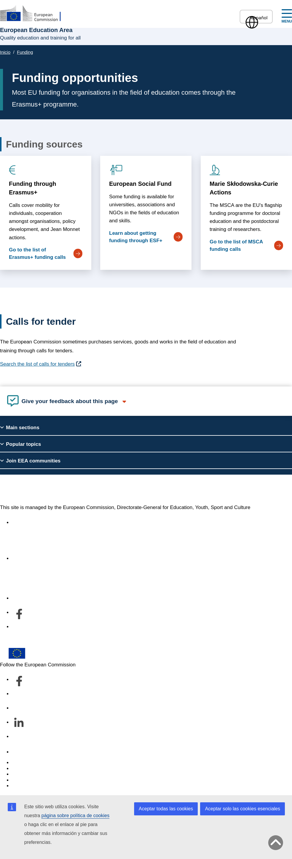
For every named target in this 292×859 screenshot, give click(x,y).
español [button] (256, 17)
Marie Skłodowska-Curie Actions (244, 188)
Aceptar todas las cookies (166, 808)
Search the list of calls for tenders (37, 364)
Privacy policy (27, 780)
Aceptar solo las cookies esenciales (242, 808)
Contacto (22, 752)
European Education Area (58, 489)
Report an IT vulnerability (40, 763)
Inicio (5, 52)
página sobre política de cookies (75, 815)
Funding (25, 52)
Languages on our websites (43, 768)
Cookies (21, 774)
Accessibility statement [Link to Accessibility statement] (37, 522)
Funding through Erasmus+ (32, 188)
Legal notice (25, 786)
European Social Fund (140, 183)
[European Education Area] (34, 13)
